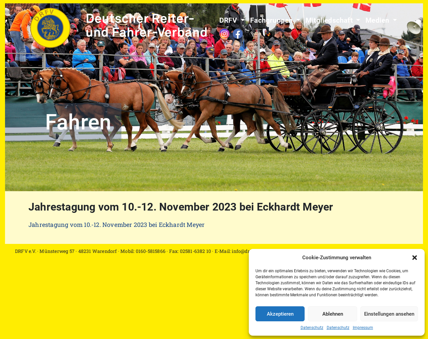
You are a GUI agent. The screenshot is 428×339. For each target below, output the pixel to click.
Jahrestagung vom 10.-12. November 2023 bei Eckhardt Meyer (116, 225)
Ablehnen (332, 314)
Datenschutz (312, 327)
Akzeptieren (280, 314)
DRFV (229, 20)
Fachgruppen (272, 20)
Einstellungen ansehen (389, 314)
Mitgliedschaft (330, 20)
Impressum (363, 327)
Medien (378, 20)
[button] (414, 257)
